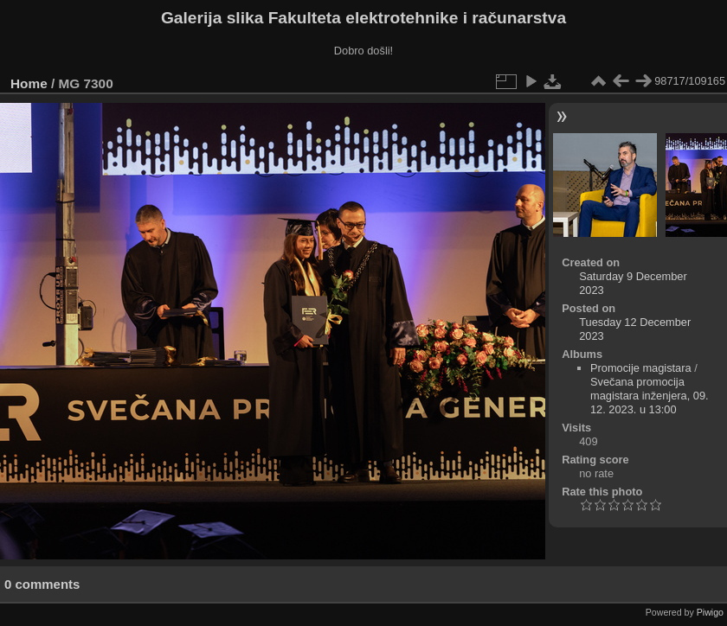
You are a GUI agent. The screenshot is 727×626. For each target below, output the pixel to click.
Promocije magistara (641, 367)
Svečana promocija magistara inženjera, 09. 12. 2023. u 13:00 (649, 395)
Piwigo (710, 612)
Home (29, 83)
